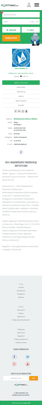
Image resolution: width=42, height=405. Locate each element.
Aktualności (21, 310)
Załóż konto (21, 333)
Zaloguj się (21, 329)
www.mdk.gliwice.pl (21, 68)
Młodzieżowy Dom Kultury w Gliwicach (25, 119)
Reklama (21, 297)
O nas (21, 284)
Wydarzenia (21, 317)
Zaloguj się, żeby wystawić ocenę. (21, 73)
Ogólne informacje (21, 83)
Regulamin (21, 336)
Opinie (21, 96)
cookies (25, 403)
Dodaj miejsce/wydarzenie (21, 320)
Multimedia (21, 87)
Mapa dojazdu (21, 101)
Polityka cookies (21, 342)
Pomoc (21, 307)
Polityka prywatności (21, 339)
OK (29, 403)
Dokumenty (21, 92)
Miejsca (21, 313)
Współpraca (21, 294)
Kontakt (21, 105)
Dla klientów (21, 291)
